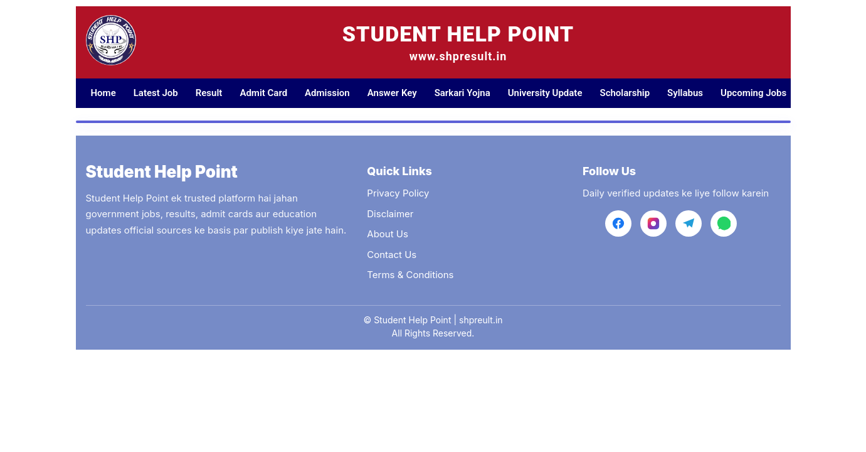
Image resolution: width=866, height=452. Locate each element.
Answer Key (392, 93)
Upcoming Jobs (753, 93)
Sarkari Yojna (462, 93)
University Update (545, 93)
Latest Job (156, 93)
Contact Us (391, 255)
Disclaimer (390, 214)
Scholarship (624, 93)
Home (103, 93)
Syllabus (685, 93)
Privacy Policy (398, 193)
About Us (387, 234)
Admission (327, 93)
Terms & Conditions (410, 275)
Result (209, 93)
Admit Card (263, 93)
